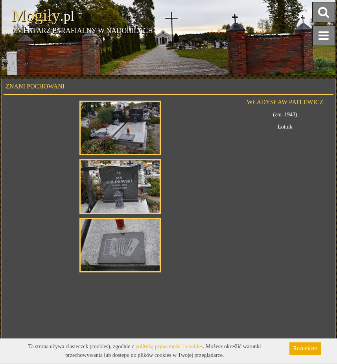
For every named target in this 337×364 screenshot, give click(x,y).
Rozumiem (305, 348)
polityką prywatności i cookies (169, 346)
